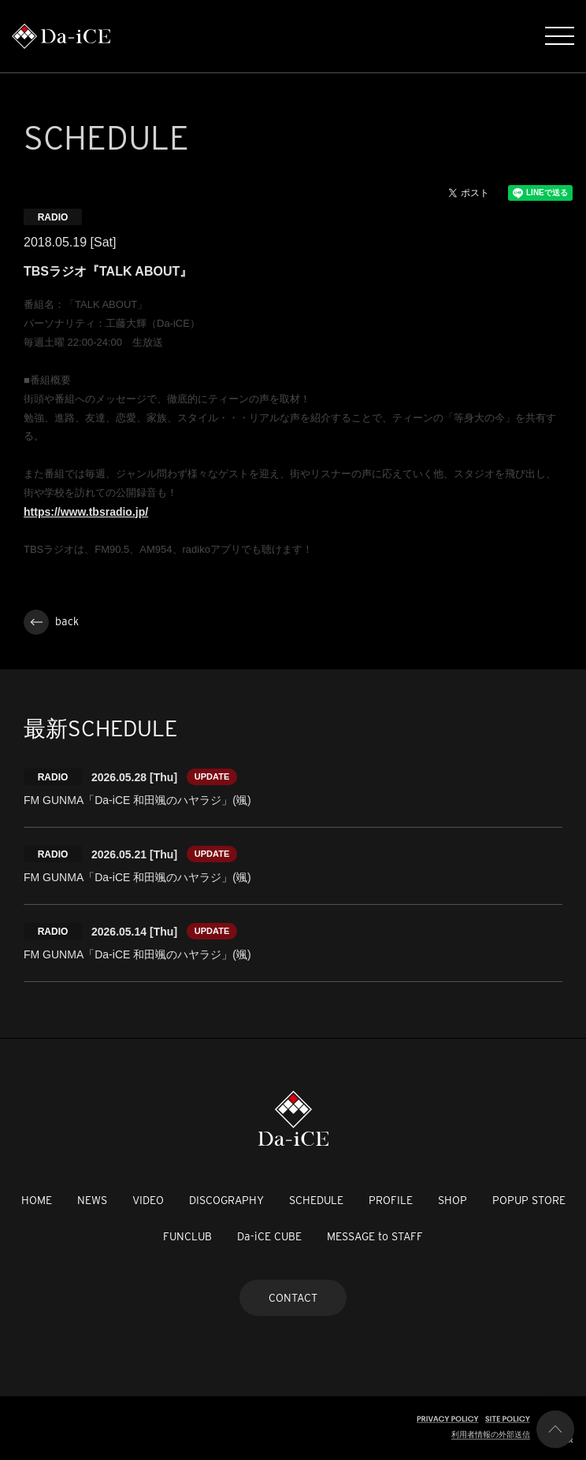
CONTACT (293, 1297)
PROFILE (391, 1200)
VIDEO (148, 1200)
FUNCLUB (187, 1236)
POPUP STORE (529, 1200)
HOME (36, 1200)
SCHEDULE (316, 1200)
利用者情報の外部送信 (490, 1434)
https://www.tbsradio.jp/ (86, 512)
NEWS (92, 1200)
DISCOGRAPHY (226, 1200)
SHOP (452, 1200)
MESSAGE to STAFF (375, 1236)
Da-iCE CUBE (269, 1236)
